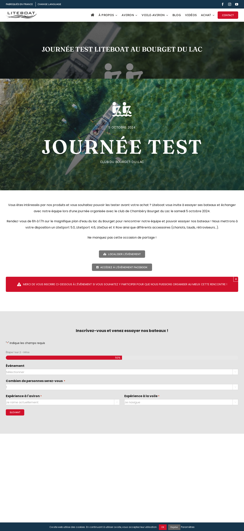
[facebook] (222, 4)
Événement (15, 366)
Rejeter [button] (174, 527)
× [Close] (236, 279)
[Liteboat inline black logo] (21, 13)
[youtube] (236, 4)
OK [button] (162, 527)
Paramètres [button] (188, 527)
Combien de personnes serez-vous (35, 381)
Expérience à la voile (141, 396)
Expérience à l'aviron (24, 396)
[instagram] (229, 4)
